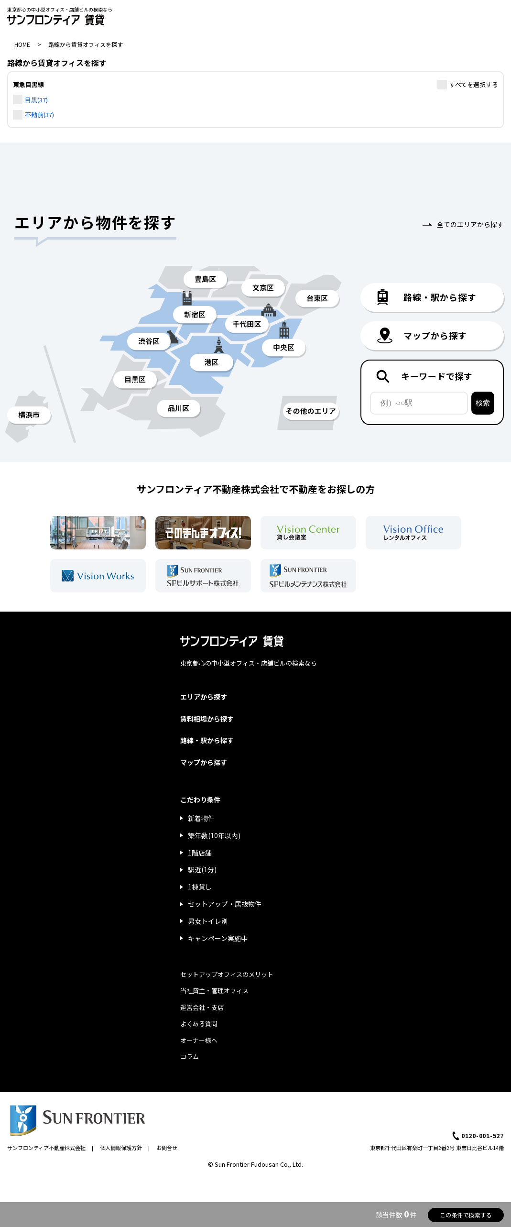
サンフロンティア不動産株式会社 (46, 1147)
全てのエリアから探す (470, 224)
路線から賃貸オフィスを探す (85, 44)
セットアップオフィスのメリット (226, 974)
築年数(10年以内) (214, 835)
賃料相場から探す (207, 718)
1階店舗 (200, 852)
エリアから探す (203, 696)
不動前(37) (39, 114)
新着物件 (201, 818)
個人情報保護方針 (121, 1147)
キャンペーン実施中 (218, 938)
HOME (22, 44)
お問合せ (166, 1147)
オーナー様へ (198, 1040)
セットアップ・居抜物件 (224, 904)
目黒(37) (36, 99)
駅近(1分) (202, 869)
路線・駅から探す (207, 740)
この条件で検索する (465, 1215)
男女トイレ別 (208, 921)
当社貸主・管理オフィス (214, 990)
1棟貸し (200, 886)
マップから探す (203, 762)
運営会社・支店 (202, 1007)
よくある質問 (198, 1023)
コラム (189, 1056)
